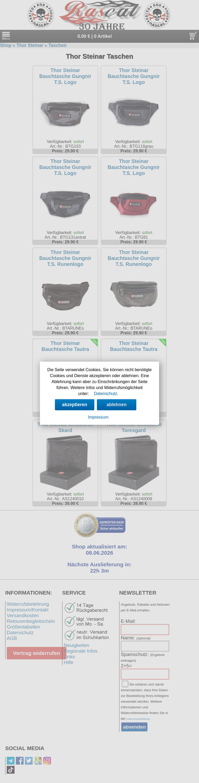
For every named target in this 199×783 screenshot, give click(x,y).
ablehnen (116, 404)
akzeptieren (74, 404)
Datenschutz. (106, 393)
